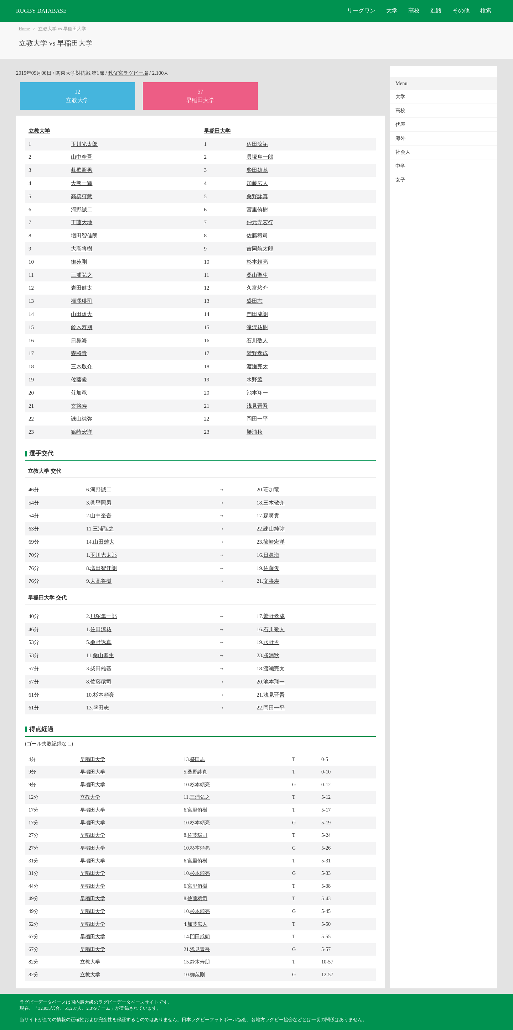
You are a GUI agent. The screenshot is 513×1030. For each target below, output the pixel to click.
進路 (436, 10)
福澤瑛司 (81, 301)
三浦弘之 (81, 275)
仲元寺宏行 (260, 222)
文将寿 (79, 406)
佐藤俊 (79, 379)
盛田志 (255, 301)
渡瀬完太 (257, 366)
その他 (461, 10)
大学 (392, 10)
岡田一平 (257, 419)
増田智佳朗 (84, 235)
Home (24, 28)
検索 (486, 10)
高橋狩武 (81, 196)
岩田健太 (81, 288)
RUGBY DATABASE (41, 11)
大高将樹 (81, 248)
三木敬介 (81, 366)
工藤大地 (81, 222)
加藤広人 (257, 183)
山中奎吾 (81, 157)
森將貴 (79, 353)
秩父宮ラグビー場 (128, 73)
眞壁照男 (81, 170)
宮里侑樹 (257, 209)
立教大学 (39, 131)
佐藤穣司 (257, 235)
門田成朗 (257, 314)
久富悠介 (257, 288)
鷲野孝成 (257, 353)
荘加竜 (79, 393)
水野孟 (255, 379)
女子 (400, 180)
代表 (400, 124)
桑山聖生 (257, 275)
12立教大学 (77, 96)
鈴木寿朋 (81, 327)
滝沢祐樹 (257, 327)
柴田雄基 (257, 170)
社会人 (402, 152)
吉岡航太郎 (260, 248)
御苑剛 (79, 262)
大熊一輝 (81, 183)
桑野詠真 (257, 196)
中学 (400, 166)
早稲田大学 (217, 131)
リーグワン (361, 10)
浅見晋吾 (257, 406)
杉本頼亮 (257, 262)
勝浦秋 (255, 432)
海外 (400, 138)
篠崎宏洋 (81, 432)
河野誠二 (81, 209)
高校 (414, 10)
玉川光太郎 (84, 144)
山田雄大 (81, 314)
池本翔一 (257, 393)
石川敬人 (257, 340)
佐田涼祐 (257, 144)
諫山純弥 (81, 419)
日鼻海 (79, 340)
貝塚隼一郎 (260, 157)
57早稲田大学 (200, 96)
